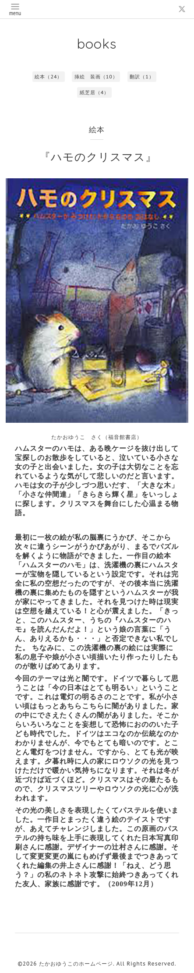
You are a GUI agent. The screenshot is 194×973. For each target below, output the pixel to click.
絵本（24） (48, 77)
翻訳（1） (142, 77)
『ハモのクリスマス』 (98, 156)
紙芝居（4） (94, 92)
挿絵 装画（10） (96, 77)
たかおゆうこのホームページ (76, 963)
